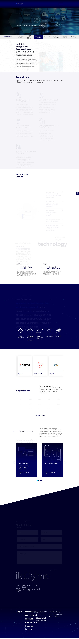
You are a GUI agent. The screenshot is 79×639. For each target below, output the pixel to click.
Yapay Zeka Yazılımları (56, 37)
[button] (37, 481)
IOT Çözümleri (47, 37)
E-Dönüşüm (74, 37)
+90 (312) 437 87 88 (40, 618)
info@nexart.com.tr (40, 621)
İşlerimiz (29, 619)
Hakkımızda (30, 612)
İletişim (28, 630)
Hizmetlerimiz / (26, 25)
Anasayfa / (19, 25)
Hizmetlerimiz (31, 616)
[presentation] (13, 463)
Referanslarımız (32, 623)
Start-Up (29, 627)
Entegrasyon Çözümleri (36, 25)
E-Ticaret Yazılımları (65, 37)
